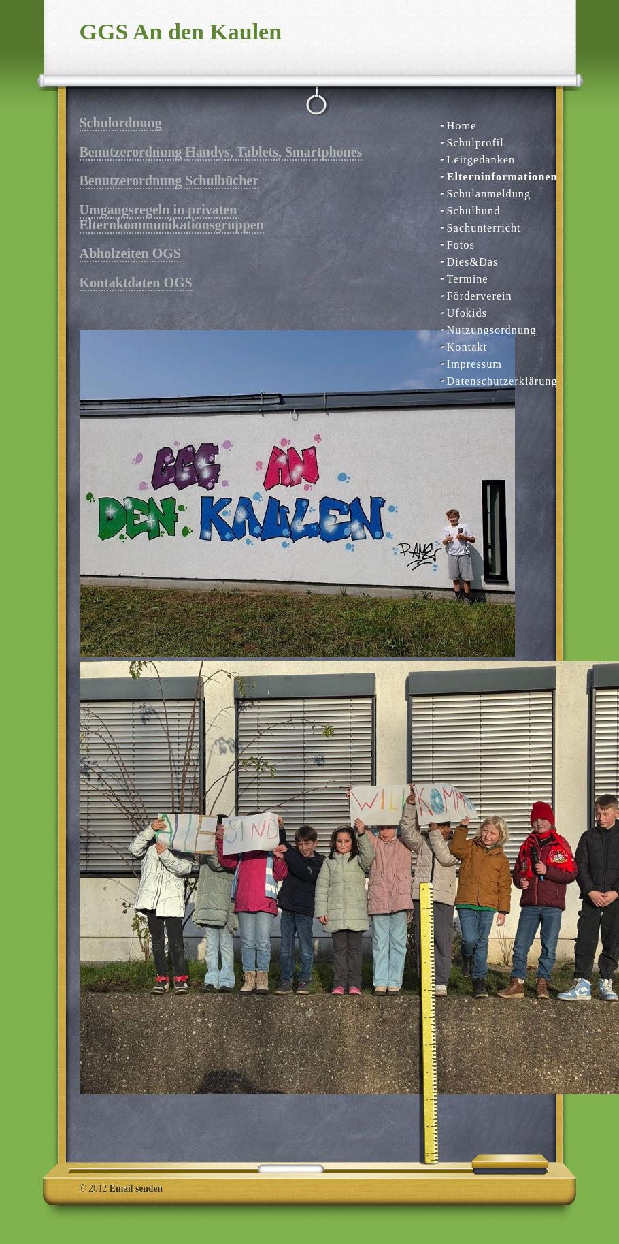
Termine (467, 278)
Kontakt (467, 346)
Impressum (475, 363)
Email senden (136, 1188)
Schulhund (474, 210)
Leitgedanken (481, 159)
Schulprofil (475, 142)
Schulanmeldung (489, 193)
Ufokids (467, 312)
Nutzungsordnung (492, 329)
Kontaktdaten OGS (136, 282)
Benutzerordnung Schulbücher (169, 180)
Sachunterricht (484, 227)
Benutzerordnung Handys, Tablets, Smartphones (221, 151)
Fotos (461, 244)
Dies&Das (473, 261)
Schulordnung (121, 122)
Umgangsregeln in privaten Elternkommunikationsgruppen (172, 217)
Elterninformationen (497, 176)
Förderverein (479, 295)
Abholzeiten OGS (130, 253)
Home (462, 125)
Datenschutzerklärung (497, 380)
